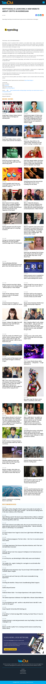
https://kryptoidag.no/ (28, 80)
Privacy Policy (23, 672)
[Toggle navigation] (44, 2)
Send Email (7, 85)
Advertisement (23, 670)
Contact (23, 669)
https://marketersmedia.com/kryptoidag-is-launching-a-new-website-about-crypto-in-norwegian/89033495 (23, 91)
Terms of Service (23, 673)
